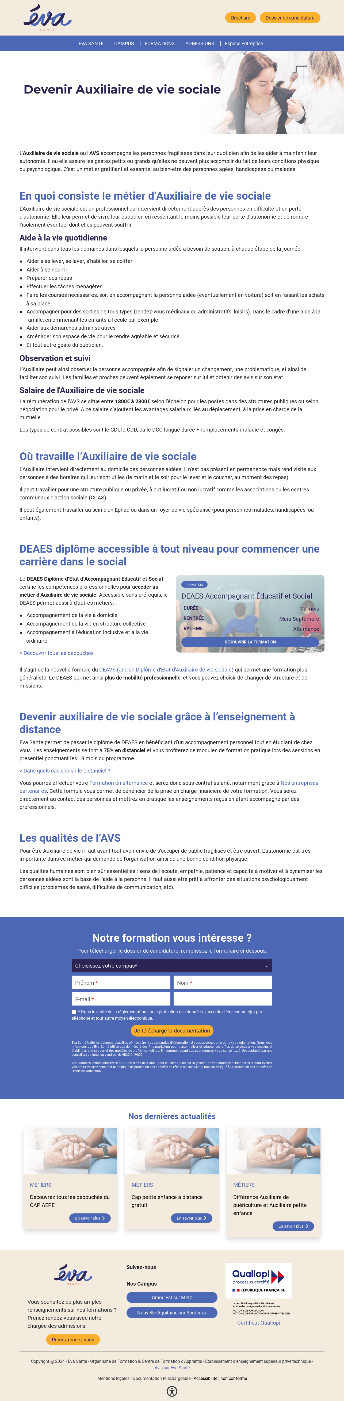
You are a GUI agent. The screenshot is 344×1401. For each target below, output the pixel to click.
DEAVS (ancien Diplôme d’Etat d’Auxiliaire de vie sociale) (166, 669)
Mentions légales (113, 1378)
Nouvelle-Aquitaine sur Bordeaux (172, 1312)
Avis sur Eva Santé (172, 1367)
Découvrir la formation (250, 642)
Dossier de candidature (290, 18)
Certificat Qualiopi (258, 1322)
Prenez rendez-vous (73, 1339)
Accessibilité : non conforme (220, 1378)
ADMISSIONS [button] (199, 43)
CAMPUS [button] (124, 43)
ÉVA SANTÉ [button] (91, 43)
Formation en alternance (118, 783)
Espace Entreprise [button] (244, 43)
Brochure (240, 18)
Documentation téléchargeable (161, 1378)
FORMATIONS (160, 43)
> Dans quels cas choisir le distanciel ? (65, 770)
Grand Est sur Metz (172, 1297)
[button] (176, 43)
